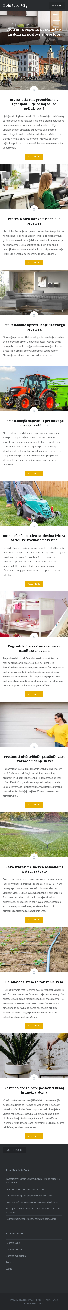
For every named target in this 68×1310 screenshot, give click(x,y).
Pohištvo (10, 1262)
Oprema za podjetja (16, 1255)
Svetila (9, 1268)
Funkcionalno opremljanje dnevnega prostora (29, 1195)
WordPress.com (35, 1303)
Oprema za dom (14, 1249)
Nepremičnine (13, 1242)
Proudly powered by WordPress (26, 1299)
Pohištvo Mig (15, 5)
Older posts (14, 1150)
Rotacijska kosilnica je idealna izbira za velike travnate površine (33, 1210)
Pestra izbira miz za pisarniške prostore (26, 1189)
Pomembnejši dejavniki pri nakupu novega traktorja (32, 1202)
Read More (34, 157)
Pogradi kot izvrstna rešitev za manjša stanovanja (31, 1218)
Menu (58, 5)
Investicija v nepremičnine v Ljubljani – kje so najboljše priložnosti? (33, 1181)
